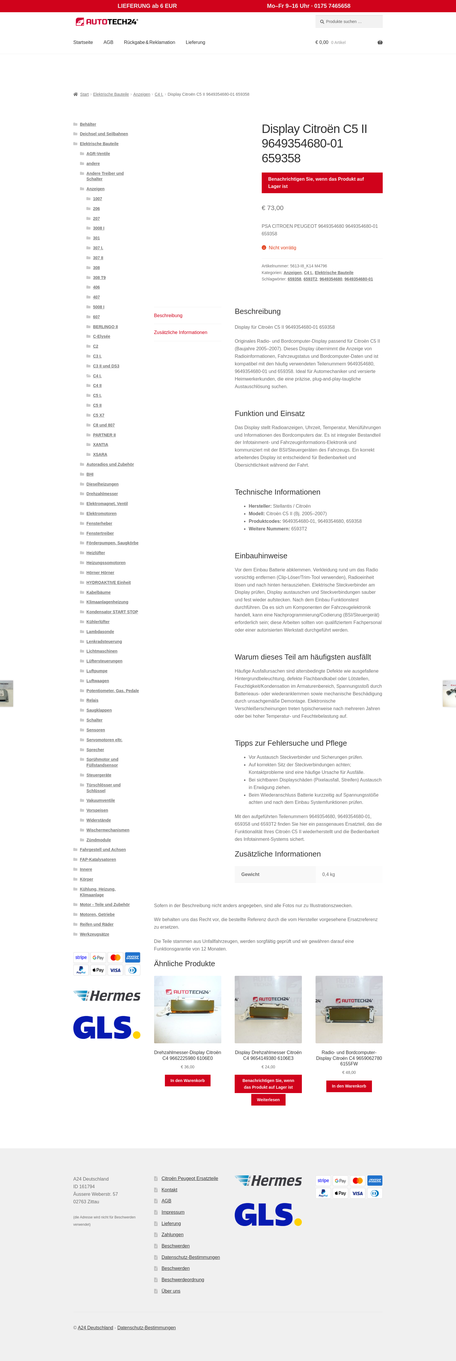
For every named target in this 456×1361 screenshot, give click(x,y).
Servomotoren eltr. (104, 740)
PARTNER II (104, 435)
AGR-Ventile (98, 153)
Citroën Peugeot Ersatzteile (189, 1178)
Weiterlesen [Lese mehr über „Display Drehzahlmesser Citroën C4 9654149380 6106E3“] (268, 1099)
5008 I (98, 307)
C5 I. (97, 395)
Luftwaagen (97, 680)
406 (96, 287)
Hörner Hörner (100, 572)
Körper (86, 879)
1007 (97, 198)
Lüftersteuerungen (104, 661)
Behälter (88, 124)
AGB (108, 42)
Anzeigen (141, 94)
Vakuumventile (100, 800)
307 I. (98, 248)
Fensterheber (99, 523)
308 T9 (99, 277)
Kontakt (169, 1189)
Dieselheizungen (102, 484)
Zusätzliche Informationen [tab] (180, 332)
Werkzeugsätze (94, 934)
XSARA (100, 454)
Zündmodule (98, 840)
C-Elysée (101, 336)
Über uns (170, 1291)
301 (96, 238)
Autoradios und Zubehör (110, 464)
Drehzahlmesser (102, 493)
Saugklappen (99, 710)
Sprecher (95, 749)
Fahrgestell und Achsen (103, 849)
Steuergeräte (98, 775)
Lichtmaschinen (101, 651)
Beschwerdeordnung (182, 1279)
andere (93, 163)
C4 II (97, 385)
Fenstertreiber (100, 533)
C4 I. (159, 94)
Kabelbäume (98, 592)
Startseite (83, 42)
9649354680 (331, 279)
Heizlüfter (95, 552)
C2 (95, 346)
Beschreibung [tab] (168, 315)
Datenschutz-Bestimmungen (190, 1257)
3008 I (98, 228)
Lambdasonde (100, 631)
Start (84, 94)
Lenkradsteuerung (104, 641)
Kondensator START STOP (112, 612)
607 (96, 317)
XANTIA (100, 444)
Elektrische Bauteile (111, 94)
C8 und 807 (104, 425)
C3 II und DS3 (106, 366)
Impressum (172, 1212)
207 (96, 218)
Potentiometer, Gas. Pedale (112, 690)
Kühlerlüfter (97, 621)
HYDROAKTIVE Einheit (108, 582)
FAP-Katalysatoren (98, 859)
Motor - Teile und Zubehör (105, 904)
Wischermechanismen (107, 830)
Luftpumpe (96, 671)
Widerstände (98, 820)
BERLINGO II (105, 326)
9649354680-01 (359, 279)
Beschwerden (175, 1245)
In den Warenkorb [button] (187, 1080)
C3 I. (97, 356)
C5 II (97, 405)
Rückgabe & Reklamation (149, 42)
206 (96, 208)
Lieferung (195, 42)
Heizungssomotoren (106, 562)
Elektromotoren (101, 513)
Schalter (94, 720)
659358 (294, 279)
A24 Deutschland (95, 1327)
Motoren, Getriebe (97, 914)
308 (96, 267)
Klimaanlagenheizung (107, 602)
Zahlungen (172, 1234)
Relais (92, 700)
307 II (98, 257)
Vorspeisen (97, 810)
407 (96, 297)
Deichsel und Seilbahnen (104, 134)
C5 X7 (98, 415)
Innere (86, 869)
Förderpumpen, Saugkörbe (112, 543)
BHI (89, 474)
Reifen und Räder (97, 924)
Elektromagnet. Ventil (107, 503)
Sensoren (95, 730)
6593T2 (310, 279)
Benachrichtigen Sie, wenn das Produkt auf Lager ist (316, 183)
